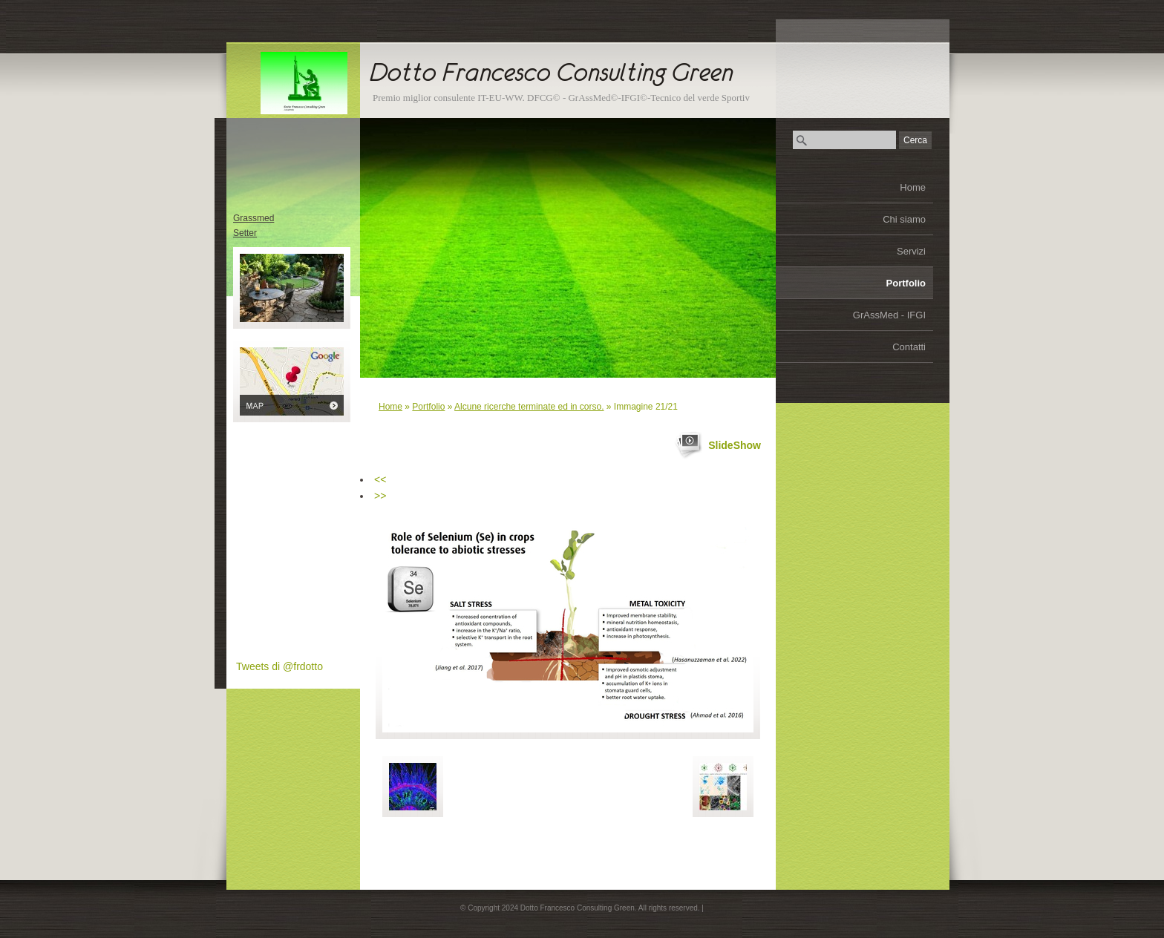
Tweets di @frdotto (279, 666)
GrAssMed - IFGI (889, 315)
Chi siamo (904, 219)
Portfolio (906, 283)
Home (913, 187)
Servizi (911, 251)
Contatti (909, 346)
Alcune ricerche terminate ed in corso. (529, 406)
